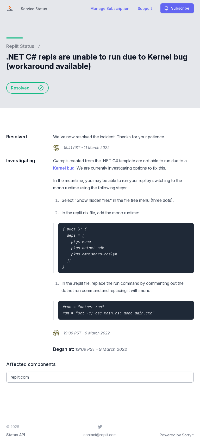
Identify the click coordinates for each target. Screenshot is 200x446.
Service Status (34, 9)
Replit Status (20, 46)
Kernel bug (63, 168)
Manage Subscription (109, 8)
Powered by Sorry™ (177, 435)
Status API (15, 434)
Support (145, 8)
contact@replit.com (99, 434)
